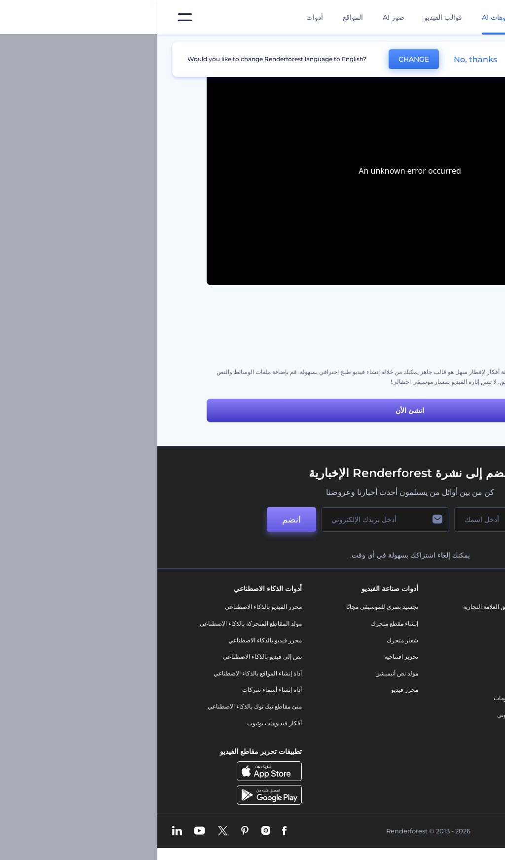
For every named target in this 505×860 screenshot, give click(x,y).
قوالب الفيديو (286, 17)
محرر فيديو (247, 689)
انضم (134, 519)
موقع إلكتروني (357, 714)
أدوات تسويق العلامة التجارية (340, 606)
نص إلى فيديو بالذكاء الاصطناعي (105, 656)
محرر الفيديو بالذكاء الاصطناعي (106, 606)
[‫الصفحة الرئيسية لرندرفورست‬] (481, 17)
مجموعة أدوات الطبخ (430, 332)
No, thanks (318, 59)
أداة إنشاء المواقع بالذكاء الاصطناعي (100, 673)
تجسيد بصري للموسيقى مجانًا (225, 606)
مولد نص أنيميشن (239, 673)
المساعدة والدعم (442, 656)
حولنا (456, 606)
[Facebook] (127, 831)
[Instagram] (108, 831)
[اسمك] (346, 519)
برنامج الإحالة (447, 673)
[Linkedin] (20, 831)
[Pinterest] (87, 831)
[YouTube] (42, 831)
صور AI (236, 17)
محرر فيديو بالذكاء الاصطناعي (107, 640)
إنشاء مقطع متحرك (237, 623)
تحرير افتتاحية (244, 656)
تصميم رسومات (355, 698)
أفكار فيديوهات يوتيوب (117, 723)
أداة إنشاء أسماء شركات (114, 689)
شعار (368, 681)
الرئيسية (445, 46)
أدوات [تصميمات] (157, 17)
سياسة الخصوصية (441, 689)
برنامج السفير (446, 756)
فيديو (368, 665)
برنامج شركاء (446, 739)
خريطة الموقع (446, 723)
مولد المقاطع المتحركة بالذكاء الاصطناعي (93, 623)
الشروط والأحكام (441, 706)
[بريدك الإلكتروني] (228, 519)
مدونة (368, 623)
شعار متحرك (245, 640)
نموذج (368, 731)
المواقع (195, 17)
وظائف (454, 640)
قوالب (411, 46)
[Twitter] (65, 831)
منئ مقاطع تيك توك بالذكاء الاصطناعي (97, 706)
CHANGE (256, 59)
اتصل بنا (453, 623)
